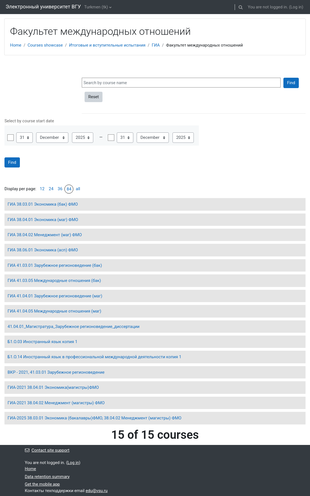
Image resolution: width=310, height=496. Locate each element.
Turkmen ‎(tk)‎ (96, 7)
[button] (241, 7)
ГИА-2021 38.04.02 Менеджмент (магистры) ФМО (56, 402)
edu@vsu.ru (97, 490)
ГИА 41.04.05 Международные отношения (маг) (54, 311)
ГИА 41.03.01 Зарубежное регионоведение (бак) (55, 265)
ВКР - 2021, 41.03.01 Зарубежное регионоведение (56, 372)
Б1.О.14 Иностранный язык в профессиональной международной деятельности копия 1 (94, 356)
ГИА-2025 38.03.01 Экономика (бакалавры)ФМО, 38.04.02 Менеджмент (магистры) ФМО (94, 418)
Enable (10, 137)
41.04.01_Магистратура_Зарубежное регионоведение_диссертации (73, 326)
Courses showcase (45, 45)
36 (60, 188)
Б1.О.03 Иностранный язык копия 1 (42, 341)
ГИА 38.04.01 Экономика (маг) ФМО (43, 219)
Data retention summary (47, 476)
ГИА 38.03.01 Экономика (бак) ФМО (43, 204)
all (78, 188)
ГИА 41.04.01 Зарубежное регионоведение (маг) (55, 295)
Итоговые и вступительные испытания (107, 45)
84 (69, 189)
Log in (296, 7)
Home (15, 45)
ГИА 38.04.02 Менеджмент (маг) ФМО (45, 234)
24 (51, 188)
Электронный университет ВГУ (43, 7)
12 (42, 188)
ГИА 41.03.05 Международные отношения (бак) (54, 280)
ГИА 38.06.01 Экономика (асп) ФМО (43, 249)
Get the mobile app (42, 484)
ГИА (156, 45)
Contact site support (47, 450)
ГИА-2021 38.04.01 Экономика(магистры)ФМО (53, 387)
